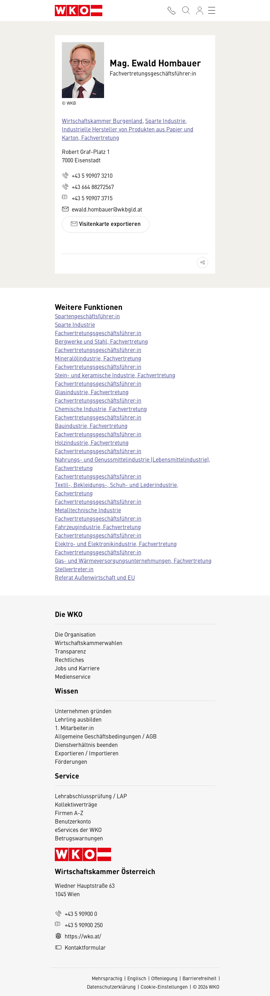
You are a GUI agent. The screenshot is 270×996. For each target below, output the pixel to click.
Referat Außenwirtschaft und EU (95, 577)
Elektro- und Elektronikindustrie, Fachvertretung (116, 543)
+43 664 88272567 (88, 186)
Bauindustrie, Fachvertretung (91, 425)
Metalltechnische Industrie (88, 510)
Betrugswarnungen (79, 838)
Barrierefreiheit (199, 978)
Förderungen (71, 761)
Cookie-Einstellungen (164, 986)
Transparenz (70, 651)
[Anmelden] (199, 10)
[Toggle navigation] (211, 10)
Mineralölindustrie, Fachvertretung (98, 358)
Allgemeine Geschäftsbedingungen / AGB (106, 736)
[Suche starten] (185, 10)
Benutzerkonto (73, 821)
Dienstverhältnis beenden (86, 744)
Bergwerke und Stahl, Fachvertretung (101, 341)
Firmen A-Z (69, 812)
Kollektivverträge (76, 804)
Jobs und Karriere (77, 668)
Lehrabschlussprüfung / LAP (91, 796)
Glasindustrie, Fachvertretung (92, 392)
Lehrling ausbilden (78, 719)
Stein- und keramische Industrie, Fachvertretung (115, 375)
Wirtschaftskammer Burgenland (102, 120)
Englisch (136, 978)
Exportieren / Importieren (86, 753)
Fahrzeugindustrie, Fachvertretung (98, 526)
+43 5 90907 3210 (87, 175)
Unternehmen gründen (83, 711)
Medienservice (72, 676)
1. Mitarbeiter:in (74, 727)
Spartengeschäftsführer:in (87, 316)
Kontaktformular (80, 947)
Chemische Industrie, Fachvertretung (101, 408)
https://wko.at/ (78, 936)
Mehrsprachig (107, 978)
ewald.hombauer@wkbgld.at (102, 209)
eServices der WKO (78, 829)
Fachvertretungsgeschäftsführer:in (98, 333)
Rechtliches (69, 659)
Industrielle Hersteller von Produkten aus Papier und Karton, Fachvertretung (127, 133)
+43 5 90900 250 (79, 925)
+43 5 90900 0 (76, 913)
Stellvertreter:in (74, 569)
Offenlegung (164, 978)
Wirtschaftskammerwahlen (88, 642)
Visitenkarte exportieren (106, 224)
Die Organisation (75, 634)
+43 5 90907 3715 (87, 198)
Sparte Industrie (165, 120)
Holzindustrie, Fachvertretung (92, 442)
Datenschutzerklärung (111, 986)
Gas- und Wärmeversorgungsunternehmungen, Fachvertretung (133, 560)
